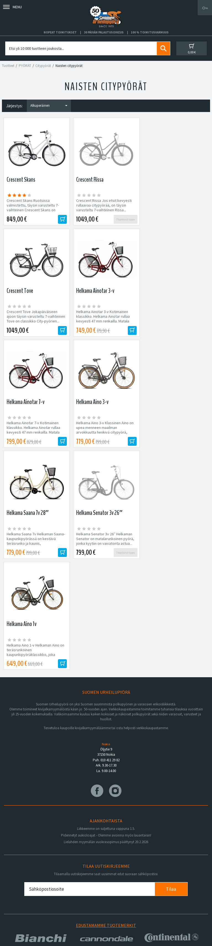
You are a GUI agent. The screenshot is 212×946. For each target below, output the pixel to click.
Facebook (118, 879)
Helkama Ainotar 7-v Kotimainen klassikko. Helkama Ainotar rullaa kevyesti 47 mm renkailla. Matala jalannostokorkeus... (102, 318)
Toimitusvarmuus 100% (129, 906)
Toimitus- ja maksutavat (129, 888)
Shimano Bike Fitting (126, 915)
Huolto (17, 879)
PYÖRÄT (25, 65)
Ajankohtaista (23, 915)
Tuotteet (8, 65)
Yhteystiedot (22, 897)
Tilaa (171, 667)
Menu (12, 6)
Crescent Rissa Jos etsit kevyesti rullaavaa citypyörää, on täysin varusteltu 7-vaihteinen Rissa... (103, 205)
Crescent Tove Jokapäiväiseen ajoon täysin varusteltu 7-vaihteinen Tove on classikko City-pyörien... (174, 205)
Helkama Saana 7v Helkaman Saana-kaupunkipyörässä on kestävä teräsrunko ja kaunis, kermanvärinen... (36, 430)
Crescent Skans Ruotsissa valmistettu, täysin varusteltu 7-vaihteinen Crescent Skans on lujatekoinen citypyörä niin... (33, 207)
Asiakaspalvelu (24, 906)
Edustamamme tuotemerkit (106, 703)
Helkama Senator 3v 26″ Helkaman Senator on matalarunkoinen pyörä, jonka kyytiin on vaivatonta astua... (105, 428)
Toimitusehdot (122, 897)
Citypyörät (43, 65)
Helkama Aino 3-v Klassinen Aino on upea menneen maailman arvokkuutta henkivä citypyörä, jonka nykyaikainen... (174, 318)
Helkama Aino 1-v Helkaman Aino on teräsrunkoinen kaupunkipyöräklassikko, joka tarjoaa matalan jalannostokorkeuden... (174, 432)
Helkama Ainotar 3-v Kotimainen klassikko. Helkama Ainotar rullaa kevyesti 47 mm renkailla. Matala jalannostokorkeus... (33, 318)
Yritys (16, 888)
